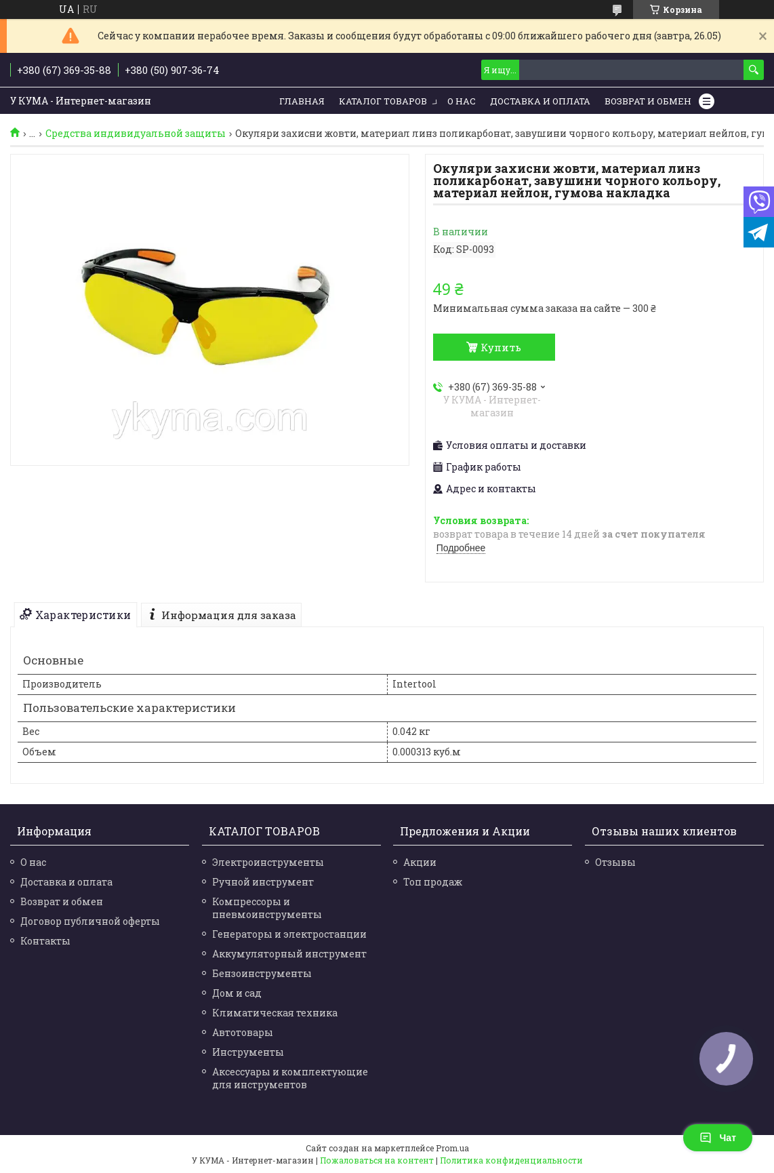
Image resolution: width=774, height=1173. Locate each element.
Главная (302, 101)
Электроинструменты (268, 862)
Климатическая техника (275, 1012)
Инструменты (248, 1052)
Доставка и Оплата (540, 101)
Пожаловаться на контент (377, 1160)
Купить (501, 347)
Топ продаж (432, 881)
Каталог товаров (383, 101)
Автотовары (242, 1032)
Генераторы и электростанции (289, 934)
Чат (717, 1138)
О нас (461, 101)
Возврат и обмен (648, 101)
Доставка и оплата (66, 881)
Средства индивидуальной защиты (135, 133)
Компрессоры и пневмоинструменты (267, 908)
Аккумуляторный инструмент (289, 953)
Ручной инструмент (263, 881)
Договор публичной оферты (90, 921)
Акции (419, 862)
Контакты (45, 940)
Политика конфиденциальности (511, 1160)
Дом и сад (237, 993)
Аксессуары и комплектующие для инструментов (290, 1078)
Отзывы (615, 862)
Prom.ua (452, 1147)
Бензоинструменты (262, 973)
